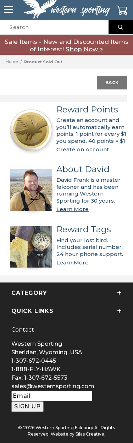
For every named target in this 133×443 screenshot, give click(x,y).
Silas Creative (90, 434)
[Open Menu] (8, 10)
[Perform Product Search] (121, 27)
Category (66, 293)
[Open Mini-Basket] (124, 10)
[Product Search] (54, 27)
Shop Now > (84, 49)
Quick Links (66, 311)
